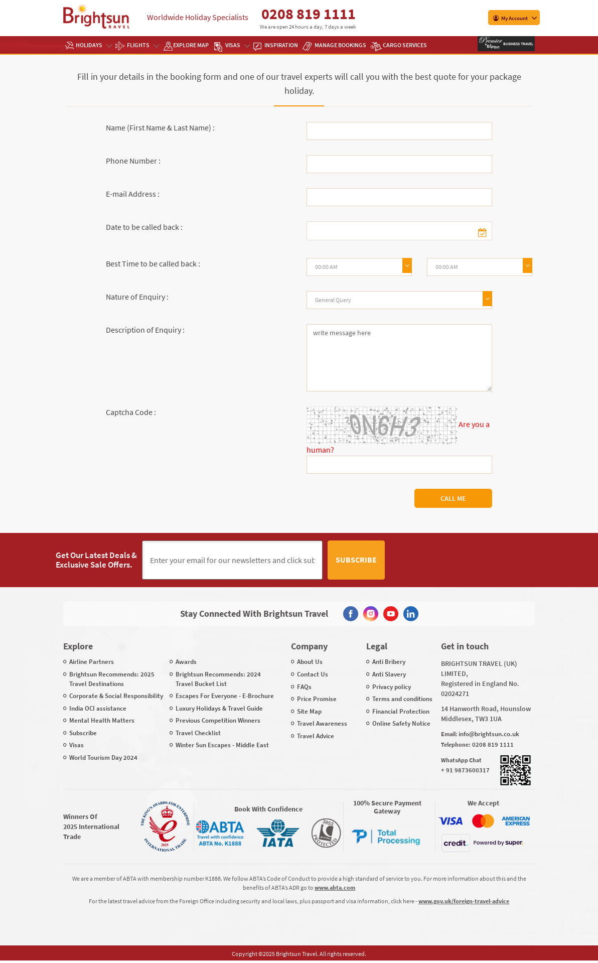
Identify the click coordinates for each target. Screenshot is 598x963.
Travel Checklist (198, 733)
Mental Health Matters (101, 720)
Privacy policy (391, 686)
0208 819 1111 (308, 13)
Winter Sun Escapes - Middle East (222, 745)
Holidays (93, 45)
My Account (510, 18)
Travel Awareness (322, 723)
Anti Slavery (389, 674)
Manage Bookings (340, 45)
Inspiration (281, 45)
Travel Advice (315, 736)
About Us (310, 661)
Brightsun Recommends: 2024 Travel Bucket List (218, 679)
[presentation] (466, 560)
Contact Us (312, 674)
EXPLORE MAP (191, 45)
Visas (237, 45)
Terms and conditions (402, 699)
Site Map (309, 711)
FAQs (304, 686)
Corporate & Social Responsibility (116, 696)
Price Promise (317, 699)
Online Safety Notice (401, 723)
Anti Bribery (388, 661)
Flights (143, 45)
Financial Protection (400, 711)
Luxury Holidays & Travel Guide (219, 708)
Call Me (453, 498)
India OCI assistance (97, 708)
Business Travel (517, 43)
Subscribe (356, 560)
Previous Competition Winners (218, 720)
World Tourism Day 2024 (103, 757)
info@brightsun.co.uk (489, 734)
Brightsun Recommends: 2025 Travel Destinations (112, 679)
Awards (186, 661)
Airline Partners (91, 661)
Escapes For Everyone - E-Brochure (225, 696)
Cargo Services (405, 45)
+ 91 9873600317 (465, 770)
